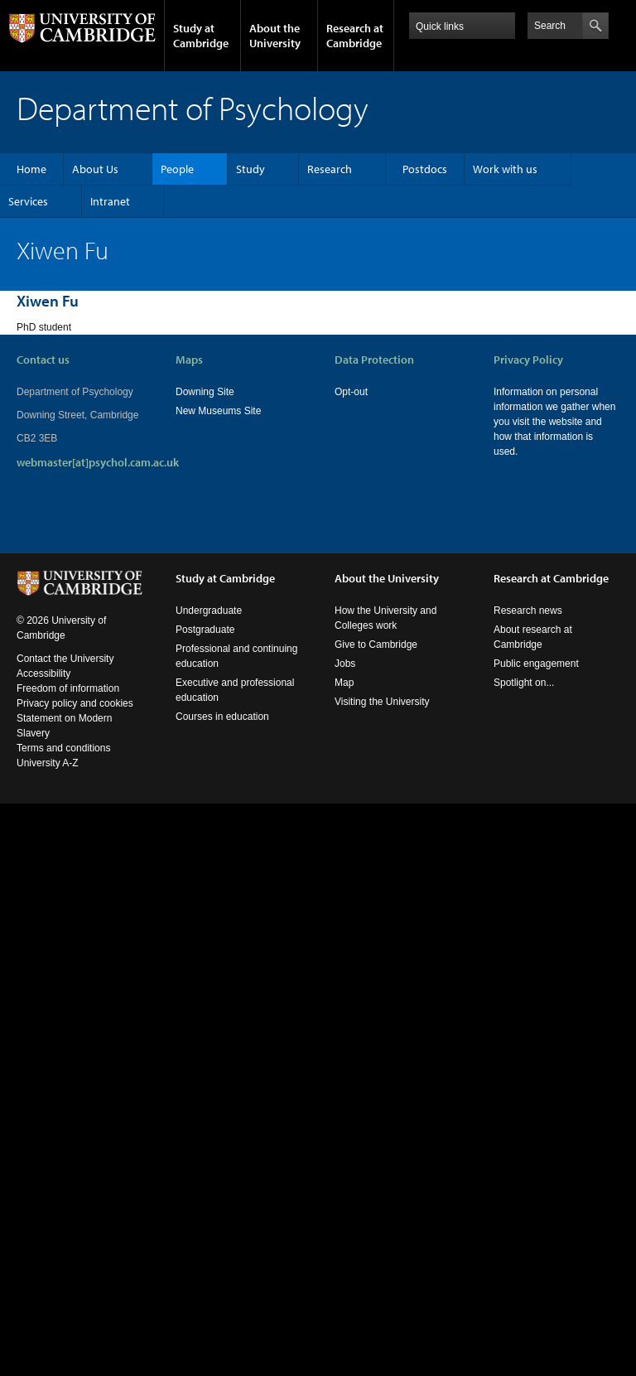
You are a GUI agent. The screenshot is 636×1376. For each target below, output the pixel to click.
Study (250, 169)
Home (31, 169)
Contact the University (65, 658)
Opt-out (351, 392)
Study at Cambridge (201, 36)
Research (329, 169)
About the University (275, 36)
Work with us (505, 169)
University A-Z (48, 763)
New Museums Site (218, 411)
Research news (528, 610)
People (177, 169)
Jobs (345, 663)
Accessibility (43, 673)
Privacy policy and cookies (75, 703)
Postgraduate (205, 629)
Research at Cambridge (354, 36)
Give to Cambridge (376, 644)
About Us (95, 169)
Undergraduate (209, 610)
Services (28, 201)
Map (344, 682)
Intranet (110, 201)
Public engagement (536, 663)
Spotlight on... (524, 682)
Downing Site (205, 392)
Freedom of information (68, 688)
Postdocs (424, 169)
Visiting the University (382, 701)
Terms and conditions (63, 748)
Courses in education (222, 716)
